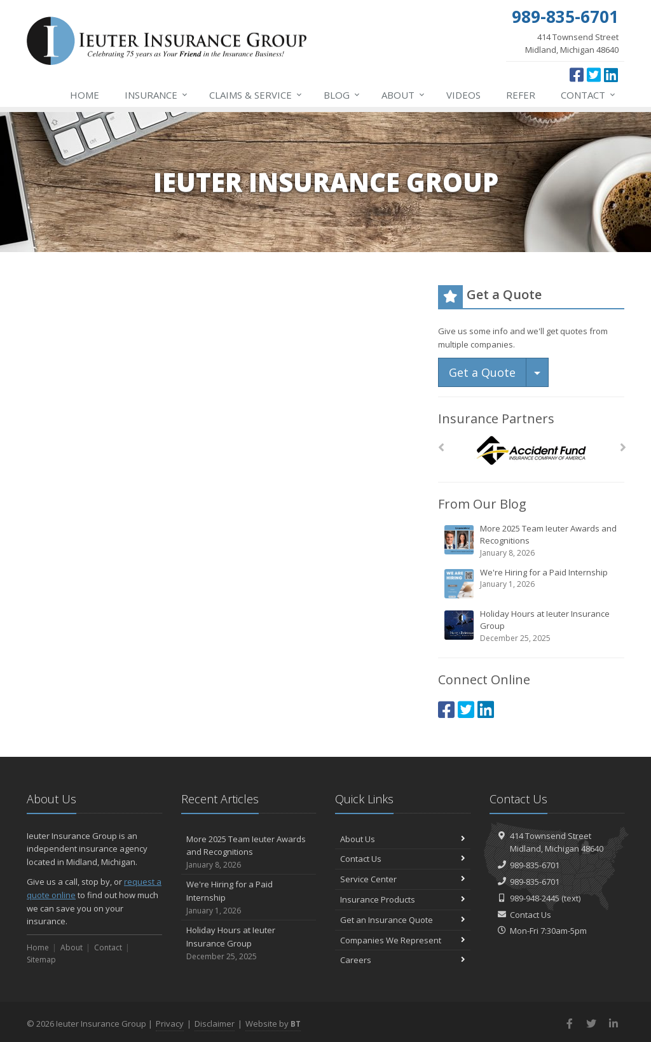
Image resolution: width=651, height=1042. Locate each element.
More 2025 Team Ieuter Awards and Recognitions (532, 541)
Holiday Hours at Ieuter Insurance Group (532, 626)
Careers (402, 960)
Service (256, 95)
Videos (463, 94)
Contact (589, 95)
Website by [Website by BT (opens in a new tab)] (273, 1023)
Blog (342, 95)
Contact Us (402, 858)
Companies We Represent (402, 940)
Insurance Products (402, 899)
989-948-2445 (534, 898)
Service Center (402, 879)
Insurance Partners (496, 418)
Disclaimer (215, 1023)
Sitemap (41, 959)
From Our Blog (482, 503)
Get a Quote (482, 372)
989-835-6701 (534, 865)
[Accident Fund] (531, 450)
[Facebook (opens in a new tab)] (577, 74)
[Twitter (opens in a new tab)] (594, 74)
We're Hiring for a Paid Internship (532, 583)
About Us (402, 839)
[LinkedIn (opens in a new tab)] (611, 74)
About (403, 95)
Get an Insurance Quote (402, 920)
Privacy (170, 1023)
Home (84, 94)
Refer (520, 94)
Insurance (157, 95)
